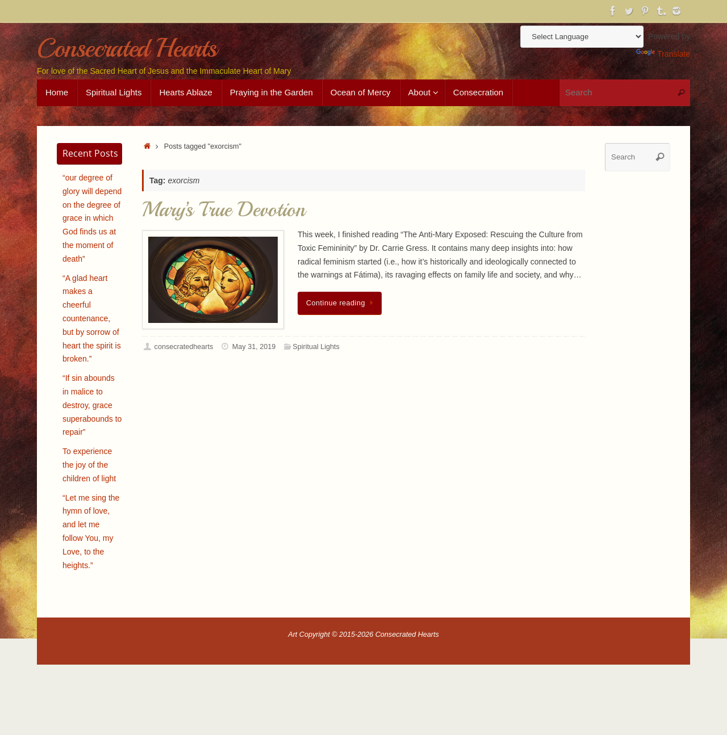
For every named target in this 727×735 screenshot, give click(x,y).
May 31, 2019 (253, 347)
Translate (663, 53)
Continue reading (341, 303)
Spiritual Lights (316, 347)
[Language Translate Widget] (582, 37)
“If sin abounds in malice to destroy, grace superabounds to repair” (92, 404)
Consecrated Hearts (126, 48)
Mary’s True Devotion (223, 209)
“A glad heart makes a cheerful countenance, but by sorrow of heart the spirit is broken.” (91, 319)
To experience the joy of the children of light (89, 465)
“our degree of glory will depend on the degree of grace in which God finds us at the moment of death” (92, 218)
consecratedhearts (184, 347)
